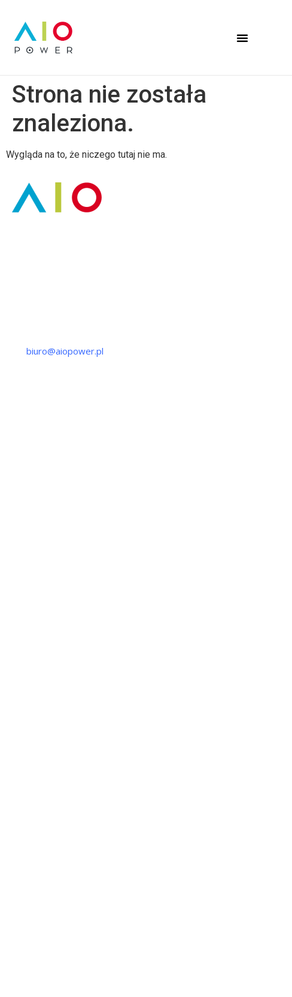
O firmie (22, 773)
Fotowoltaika (32, 660)
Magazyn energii (40, 683)
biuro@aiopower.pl (65, 351)
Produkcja (26, 526)
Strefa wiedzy (34, 795)
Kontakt (22, 839)
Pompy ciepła (34, 638)
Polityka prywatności (146, 941)
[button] (242, 38)
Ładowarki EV (33, 705)
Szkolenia (25, 570)
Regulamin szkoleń (146, 975)
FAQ (14, 817)
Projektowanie (36, 504)
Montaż (21, 548)
